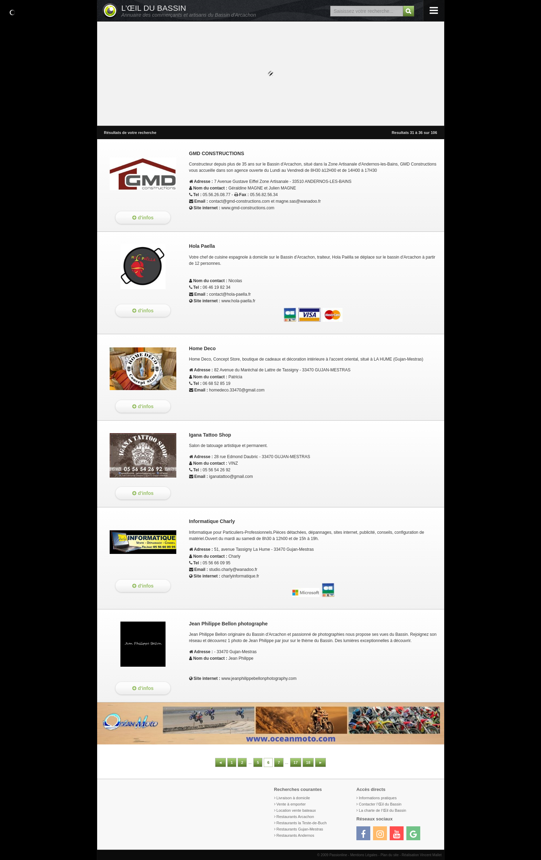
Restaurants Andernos (295, 835)
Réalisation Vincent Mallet (422, 855)
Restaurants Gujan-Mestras (300, 829)
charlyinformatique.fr (240, 576)
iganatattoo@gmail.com (231, 476)
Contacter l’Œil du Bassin (380, 804)
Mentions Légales (363, 855)
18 (308, 762)
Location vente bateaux (296, 810)
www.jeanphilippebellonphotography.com (259, 678)
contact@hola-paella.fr (230, 294)
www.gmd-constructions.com (247, 207)
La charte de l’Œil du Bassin (382, 810)
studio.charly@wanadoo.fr (233, 569)
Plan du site (389, 855)
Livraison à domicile (293, 798)
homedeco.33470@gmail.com (237, 390)
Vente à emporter (291, 804)
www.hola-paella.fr (238, 300)
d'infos (142, 217)
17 (296, 762)
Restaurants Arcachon (295, 817)
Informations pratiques (378, 798)
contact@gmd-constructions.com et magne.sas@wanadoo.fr (265, 201)
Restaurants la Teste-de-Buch (302, 823)
